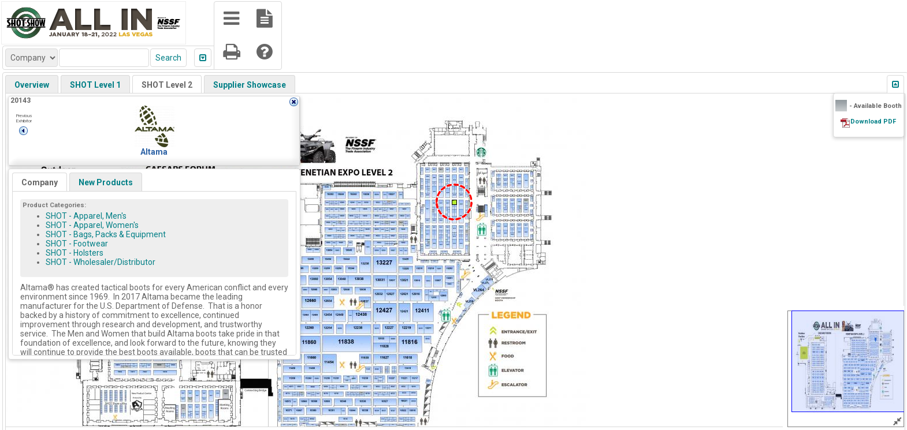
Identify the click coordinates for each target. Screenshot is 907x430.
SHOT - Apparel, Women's (92, 225)
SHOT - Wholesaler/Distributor (100, 262)
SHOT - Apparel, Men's (86, 215)
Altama (154, 151)
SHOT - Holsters (74, 252)
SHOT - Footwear (77, 243)
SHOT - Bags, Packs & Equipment (106, 234)
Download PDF (873, 121)
